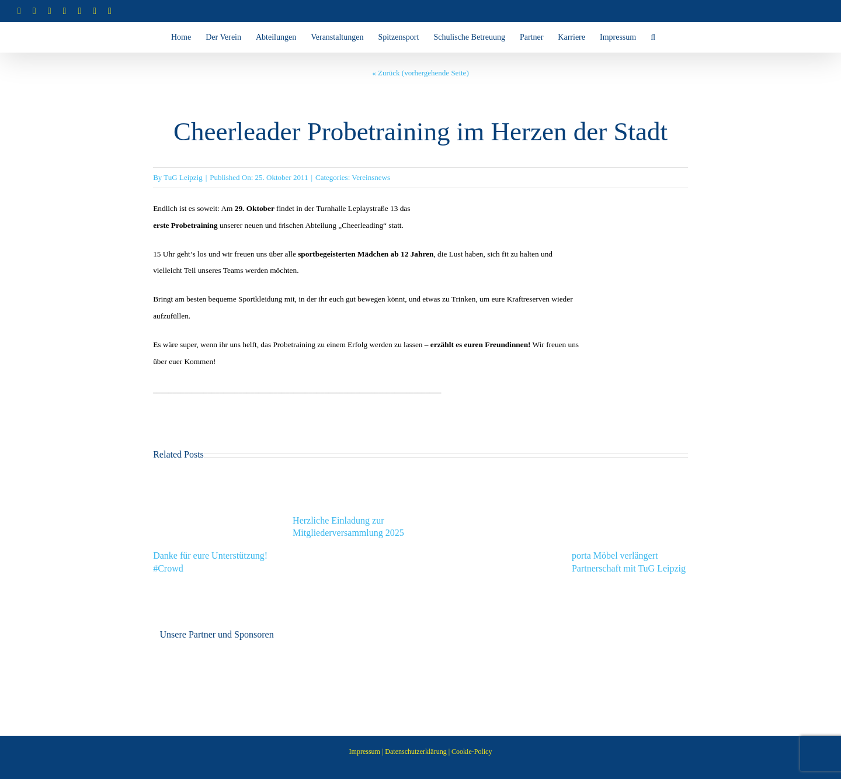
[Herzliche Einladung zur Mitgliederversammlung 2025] (351, 480)
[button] (653, 37)
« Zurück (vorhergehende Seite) (420, 72)
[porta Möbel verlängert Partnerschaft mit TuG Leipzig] (630, 480)
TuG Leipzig (183, 177)
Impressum (364, 751)
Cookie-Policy (471, 751)
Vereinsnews (371, 177)
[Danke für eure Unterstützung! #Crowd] (211, 480)
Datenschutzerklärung (415, 751)
